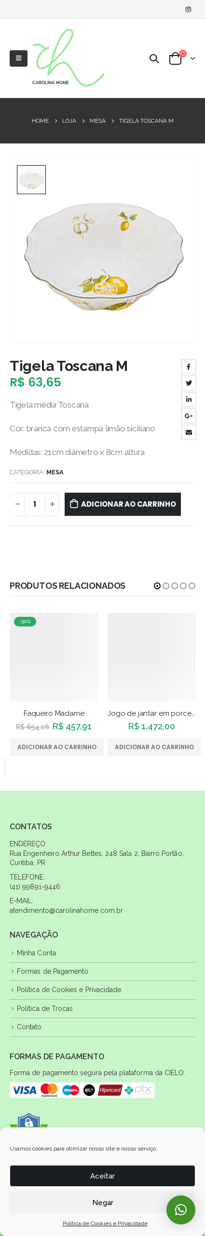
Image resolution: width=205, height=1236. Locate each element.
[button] (157, 586)
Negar (102, 1202)
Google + (188, 416)
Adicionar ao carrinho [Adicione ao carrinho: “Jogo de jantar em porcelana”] (154, 747)
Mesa (55, 472)
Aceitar (102, 1176)
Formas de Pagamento (52, 971)
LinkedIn (188, 399)
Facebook (188, 366)
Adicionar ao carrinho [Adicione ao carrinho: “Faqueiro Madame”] (56, 747)
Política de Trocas (45, 1008)
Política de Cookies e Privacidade (105, 1223)
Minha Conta (36, 953)
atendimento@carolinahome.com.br (66, 910)
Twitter (188, 383)
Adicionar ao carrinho (128, 504)
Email (188, 432)
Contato (29, 1027)
